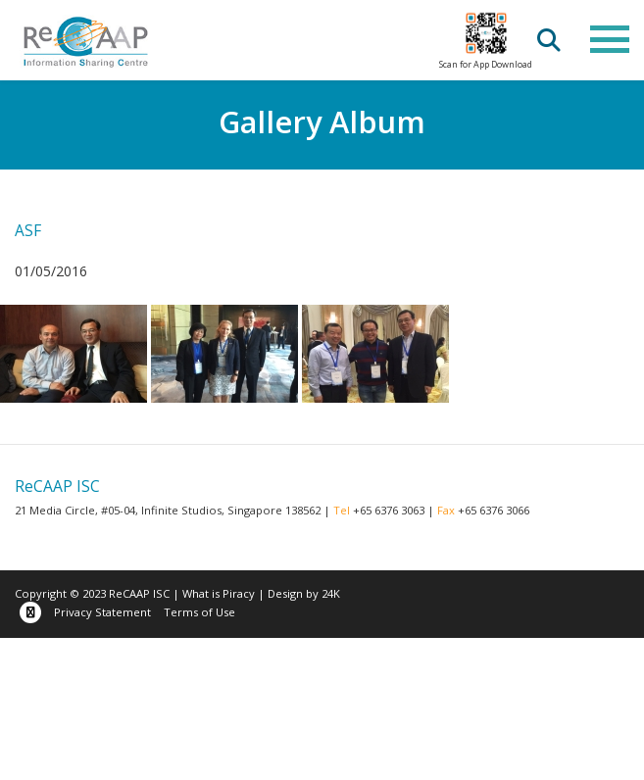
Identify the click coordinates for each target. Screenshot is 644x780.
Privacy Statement (102, 612)
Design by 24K (304, 593)
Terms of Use (199, 612)
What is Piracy (218, 593)
